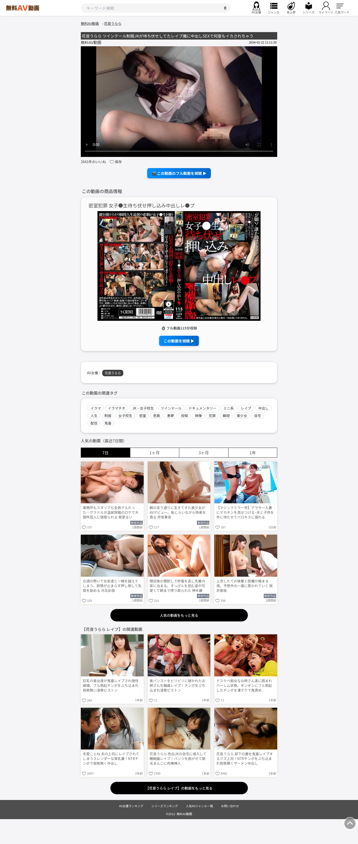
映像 (198, 415)
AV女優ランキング (131, 806)
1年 (253, 453)
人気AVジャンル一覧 (199, 806)
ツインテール (171, 408)
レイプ (246, 408)
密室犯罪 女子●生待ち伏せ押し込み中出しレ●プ (141, 205)
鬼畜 (107, 423)
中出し (263, 408)
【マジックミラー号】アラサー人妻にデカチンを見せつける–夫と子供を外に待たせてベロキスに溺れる (245, 512)
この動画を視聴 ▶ (179, 340)
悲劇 (156, 415)
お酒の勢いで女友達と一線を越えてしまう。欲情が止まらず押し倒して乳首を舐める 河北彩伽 (112, 586)
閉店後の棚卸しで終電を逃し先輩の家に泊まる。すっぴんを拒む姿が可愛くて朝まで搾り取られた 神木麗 (177, 586)
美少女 (242, 415)
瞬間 (226, 415)
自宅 (257, 415)
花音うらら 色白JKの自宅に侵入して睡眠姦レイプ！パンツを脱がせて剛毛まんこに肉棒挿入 (178, 758)
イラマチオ (116, 408)
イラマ (95, 408)
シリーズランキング (164, 806)
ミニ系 (229, 408)
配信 (93, 423)
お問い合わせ (230, 806)
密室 (142, 415)
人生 (93, 415)
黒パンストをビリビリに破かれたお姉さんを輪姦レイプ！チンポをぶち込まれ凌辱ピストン (177, 685)
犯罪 (212, 415)
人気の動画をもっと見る (179, 615)
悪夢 (170, 415)
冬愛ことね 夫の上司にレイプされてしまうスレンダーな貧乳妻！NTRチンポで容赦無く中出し (111, 758)
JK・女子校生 (143, 408)
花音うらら (113, 373)
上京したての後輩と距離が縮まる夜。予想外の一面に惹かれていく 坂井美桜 (244, 586)
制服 (107, 415)
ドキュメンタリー (203, 408)
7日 (105, 453)
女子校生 (125, 415)
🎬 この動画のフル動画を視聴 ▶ (179, 173)
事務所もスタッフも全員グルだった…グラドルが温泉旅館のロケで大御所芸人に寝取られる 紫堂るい (110, 512)
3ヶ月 (204, 453)
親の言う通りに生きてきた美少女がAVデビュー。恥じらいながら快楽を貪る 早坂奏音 (178, 512)
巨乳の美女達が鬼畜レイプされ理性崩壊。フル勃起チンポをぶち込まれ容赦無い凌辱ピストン (110, 685)
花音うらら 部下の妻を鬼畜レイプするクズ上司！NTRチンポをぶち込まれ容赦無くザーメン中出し (244, 758)
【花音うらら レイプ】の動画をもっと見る (178, 788)
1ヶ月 (154, 453)
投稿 (184, 415)
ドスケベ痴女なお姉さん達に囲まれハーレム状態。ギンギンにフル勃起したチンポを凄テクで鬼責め (244, 685)
